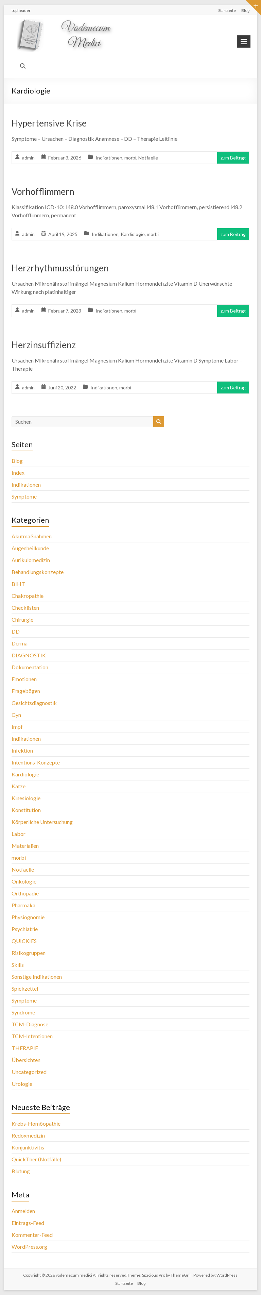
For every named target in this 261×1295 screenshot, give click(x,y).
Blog (245, 10)
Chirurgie (22, 619)
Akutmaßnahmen (32, 536)
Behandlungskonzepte (38, 572)
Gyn (16, 714)
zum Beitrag (233, 158)
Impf (17, 726)
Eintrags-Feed (28, 1223)
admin (28, 158)
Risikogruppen (29, 952)
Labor (18, 833)
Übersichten (26, 1060)
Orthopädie (25, 893)
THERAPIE (25, 1048)
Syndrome (23, 1012)
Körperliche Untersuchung (42, 822)
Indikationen (108, 158)
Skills (18, 964)
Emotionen (24, 679)
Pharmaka (23, 905)
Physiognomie (28, 917)
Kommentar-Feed (32, 1234)
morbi (130, 158)
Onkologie (24, 881)
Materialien (25, 845)
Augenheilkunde (30, 548)
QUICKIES (24, 941)
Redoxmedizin (28, 1135)
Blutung (21, 1171)
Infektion (22, 750)
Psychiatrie (25, 929)
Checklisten (25, 607)
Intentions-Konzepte (36, 762)
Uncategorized (29, 1072)
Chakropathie (28, 595)
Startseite (227, 10)
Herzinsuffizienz (44, 344)
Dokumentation (30, 667)
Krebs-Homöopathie (36, 1123)
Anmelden (23, 1211)
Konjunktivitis (28, 1147)
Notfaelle (148, 158)
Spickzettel (25, 988)
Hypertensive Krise (49, 123)
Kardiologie (133, 234)
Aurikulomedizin (31, 560)
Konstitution (26, 810)
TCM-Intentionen (32, 1036)
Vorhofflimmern (43, 191)
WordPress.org (29, 1246)
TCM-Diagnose (30, 1024)
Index (18, 472)
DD (16, 631)
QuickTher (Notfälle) (36, 1159)
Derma (20, 643)
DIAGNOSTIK (29, 655)
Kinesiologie (26, 798)
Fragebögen (26, 691)
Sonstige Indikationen (37, 976)
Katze (18, 786)
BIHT (18, 584)
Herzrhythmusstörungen (60, 268)
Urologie (22, 1083)
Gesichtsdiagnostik (34, 703)
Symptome (24, 496)
